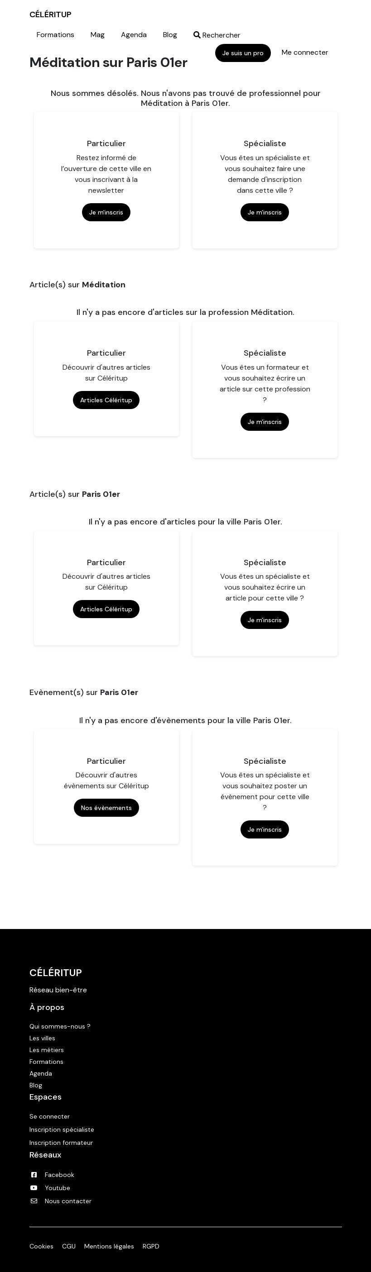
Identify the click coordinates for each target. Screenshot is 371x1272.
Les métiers (46, 1050)
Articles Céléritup (106, 400)
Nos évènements (106, 808)
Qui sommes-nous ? (60, 1026)
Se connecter (49, 1116)
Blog (170, 34)
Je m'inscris (106, 212)
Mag (98, 34)
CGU (69, 1246)
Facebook (51, 1175)
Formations (55, 34)
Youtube (49, 1188)
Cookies (41, 1246)
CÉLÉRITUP (50, 14)
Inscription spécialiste (61, 1129)
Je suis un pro (243, 53)
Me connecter (305, 52)
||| (356, 14)
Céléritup (55, 972)
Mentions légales (109, 1246)
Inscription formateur (61, 1143)
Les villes (42, 1038)
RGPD (151, 1246)
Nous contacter (60, 1201)
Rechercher (217, 35)
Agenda (134, 34)
